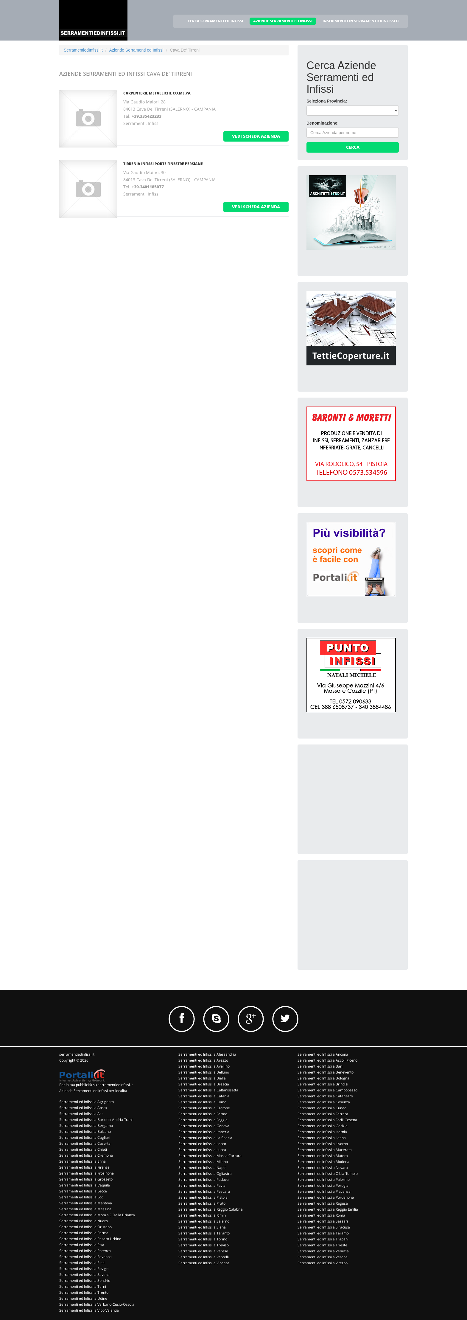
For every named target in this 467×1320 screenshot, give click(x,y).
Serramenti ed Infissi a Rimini (202, 1215)
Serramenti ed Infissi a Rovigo (83, 1268)
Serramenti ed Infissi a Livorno (323, 1143)
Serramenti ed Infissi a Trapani (323, 1239)
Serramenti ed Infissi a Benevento (326, 1072)
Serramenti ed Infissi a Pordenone (326, 1197)
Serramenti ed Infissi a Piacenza (324, 1191)
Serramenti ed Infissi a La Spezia (205, 1137)
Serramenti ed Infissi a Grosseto (86, 1179)
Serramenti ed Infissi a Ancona (323, 1054)
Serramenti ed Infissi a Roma (321, 1215)
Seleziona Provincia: (326, 101)
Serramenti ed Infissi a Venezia (323, 1251)
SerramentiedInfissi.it (83, 50)
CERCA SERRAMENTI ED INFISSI (215, 21)
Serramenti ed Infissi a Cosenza (324, 1102)
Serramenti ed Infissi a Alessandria (207, 1054)
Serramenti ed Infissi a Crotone (204, 1107)
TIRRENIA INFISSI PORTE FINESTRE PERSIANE (163, 163)
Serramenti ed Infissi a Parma (83, 1232)
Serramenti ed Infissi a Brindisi (323, 1084)
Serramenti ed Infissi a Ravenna (85, 1256)
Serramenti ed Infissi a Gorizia (323, 1125)
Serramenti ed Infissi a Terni (82, 1286)
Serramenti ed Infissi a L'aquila (84, 1185)
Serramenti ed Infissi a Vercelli (203, 1256)
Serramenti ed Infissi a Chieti (83, 1149)
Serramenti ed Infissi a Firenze (84, 1167)
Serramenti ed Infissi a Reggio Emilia (328, 1209)
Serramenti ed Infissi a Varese (203, 1251)
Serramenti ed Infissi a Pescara (204, 1191)
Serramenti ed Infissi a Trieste (322, 1245)
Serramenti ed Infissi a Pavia (201, 1185)
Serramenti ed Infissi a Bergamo (86, 1125)
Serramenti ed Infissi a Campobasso (327, 1090)
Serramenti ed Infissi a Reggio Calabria (210, 1209)
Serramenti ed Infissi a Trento (83, 1292)
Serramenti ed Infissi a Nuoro (83, 1220)
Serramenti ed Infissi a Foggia (203, 1119)
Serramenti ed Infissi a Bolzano (85, 1131)
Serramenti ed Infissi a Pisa (81, 1244)
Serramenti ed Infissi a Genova (203, 1125)
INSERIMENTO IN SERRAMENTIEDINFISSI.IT (361, 21)
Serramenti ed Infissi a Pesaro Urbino (90, 1238)
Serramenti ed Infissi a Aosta (83, 1107)
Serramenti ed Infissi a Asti (81, 1113)
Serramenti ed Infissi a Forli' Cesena (327, 1119)
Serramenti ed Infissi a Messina (85, 1209)
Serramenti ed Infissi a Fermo (202, 1113)
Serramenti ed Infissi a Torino (202, 1239)
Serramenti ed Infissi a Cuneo (322, 1107)
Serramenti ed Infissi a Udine (83, 1298)
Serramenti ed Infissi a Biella (202, 1078)
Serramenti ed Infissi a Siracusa (324, 1227)
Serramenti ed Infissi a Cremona (86, 1155)
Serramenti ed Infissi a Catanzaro (325, 1096)
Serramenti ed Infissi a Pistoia (203, 1197)
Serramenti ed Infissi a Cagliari (84, 1137)
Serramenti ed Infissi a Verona (323, 1256)
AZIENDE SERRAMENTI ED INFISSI (282, 21)
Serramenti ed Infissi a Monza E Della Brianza (97, 1214)
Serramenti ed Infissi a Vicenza (203, 1262)
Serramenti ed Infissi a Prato (201, 1203)
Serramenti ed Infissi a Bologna (323, 1078)
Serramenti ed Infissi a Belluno (203, 1072)
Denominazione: (322, 123)
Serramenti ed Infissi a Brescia (203, 1084)
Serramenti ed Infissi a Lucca (202, 1149)
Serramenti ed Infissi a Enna (82, 1161)
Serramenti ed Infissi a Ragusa (323, 1203)
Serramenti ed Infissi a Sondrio (84, 1280)
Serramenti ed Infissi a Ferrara (323, 1113)
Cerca (352, 147)
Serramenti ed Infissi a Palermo (324, 1179)
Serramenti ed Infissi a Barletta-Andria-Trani (96, 1119)
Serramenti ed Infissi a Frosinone (86, 1173)
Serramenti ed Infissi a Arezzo (203, 1060)
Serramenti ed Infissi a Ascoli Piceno (327, 1060)
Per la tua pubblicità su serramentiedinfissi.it (96, 1084)
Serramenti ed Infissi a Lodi (81, 1197)
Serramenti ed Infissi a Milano (203, 1161)
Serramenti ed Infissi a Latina (322, 1137)
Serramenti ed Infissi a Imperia (203, 1131)
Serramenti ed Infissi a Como (202, 1102)
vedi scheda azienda (256, 136)
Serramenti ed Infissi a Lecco (202, 1143)
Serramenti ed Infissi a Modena (323, 1161)
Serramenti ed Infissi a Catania (203, 1096)
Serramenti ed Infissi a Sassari (323, 1221)
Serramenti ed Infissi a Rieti (82, 1262)
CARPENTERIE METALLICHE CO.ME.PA (157, 93)
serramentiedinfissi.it (76, 1054)
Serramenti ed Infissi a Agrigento (86, 1101)
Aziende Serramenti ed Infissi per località (93, 1090)
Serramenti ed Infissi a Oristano (85, 1226)
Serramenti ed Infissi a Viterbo (323, 1262)
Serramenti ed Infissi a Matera (323, 1155)
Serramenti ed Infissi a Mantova (85, 1203)
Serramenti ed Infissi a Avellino (204, 1066)
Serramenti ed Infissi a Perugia (323, 1185)
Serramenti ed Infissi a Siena (202, 1227)
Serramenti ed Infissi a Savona (84, 1274)
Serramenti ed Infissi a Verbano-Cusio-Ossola (96, 1304)
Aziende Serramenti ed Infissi (136, 50)
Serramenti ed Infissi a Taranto (204, 1233)
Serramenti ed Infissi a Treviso (203, 1245)
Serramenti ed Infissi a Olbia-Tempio (328, 1173)
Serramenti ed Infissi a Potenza (85, 1250)
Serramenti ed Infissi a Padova (203, 1179)
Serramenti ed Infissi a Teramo (323, 1233)
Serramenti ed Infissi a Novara (323, 1167)
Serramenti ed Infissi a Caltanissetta (208, 1090)
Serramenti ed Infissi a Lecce (83, 1191)
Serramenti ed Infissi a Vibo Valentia (89, 1310)
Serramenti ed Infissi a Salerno (203, 1221)
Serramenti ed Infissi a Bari (320, 1066)
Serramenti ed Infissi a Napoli (202, 1167)
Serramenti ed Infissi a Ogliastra (205, 1173)
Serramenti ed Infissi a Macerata (325, 1149)
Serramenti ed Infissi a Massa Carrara (210, 1155)
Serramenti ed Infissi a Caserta (84, 1143)
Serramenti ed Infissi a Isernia (322, 1131)
